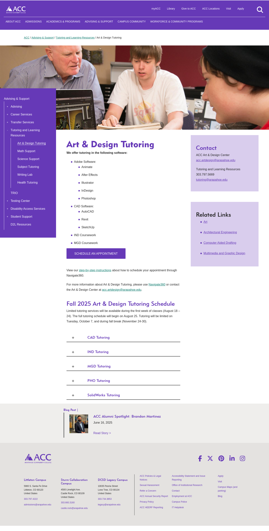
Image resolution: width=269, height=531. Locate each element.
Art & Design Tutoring (31, 143)
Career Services (21, 114)
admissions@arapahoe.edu (37, 504)
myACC (155, 8)
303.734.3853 (105, 499)
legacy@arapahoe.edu (109, 504)
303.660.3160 (68, 502)
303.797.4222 (31, 499)
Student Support (21, 216)
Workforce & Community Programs (176, 21)
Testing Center (20, 200)
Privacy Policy (147, 502)
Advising (16, 106)
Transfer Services (22, 122)
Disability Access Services (28, 208)
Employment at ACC (182, 496)
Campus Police (179, 502)
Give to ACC (188, 8)
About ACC (13, 21)
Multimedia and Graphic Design (224, 253)
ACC (27, 37)
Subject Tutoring (28, 166)
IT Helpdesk (178, 507)
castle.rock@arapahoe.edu (74, 508)
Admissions (33, 21)
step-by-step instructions (95, 270)
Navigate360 (157, 284)
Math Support (26, 151)
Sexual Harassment (149, 485)
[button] (7, 106)
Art (205, 221)
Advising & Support (99, 21)
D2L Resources (21, 224)
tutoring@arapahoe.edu (211, 179)
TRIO (14, 193)
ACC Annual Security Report (154, 496)
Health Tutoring (27, 182)
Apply (240, 8)
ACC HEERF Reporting (151, 507)
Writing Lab (25, 174)
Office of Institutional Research (187, 485)
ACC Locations (210, 8)
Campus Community (132, 21)
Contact (176, 490)
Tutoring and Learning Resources (75, 37)
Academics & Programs (63, 21)
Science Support (28, 159)
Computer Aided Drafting (219, 242)
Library (171, 8)
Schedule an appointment (96, 253)
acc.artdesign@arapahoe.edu (121, 289)
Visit (228, 8)
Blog (220, 496)
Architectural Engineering (220, 232)
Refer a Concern (148, 490)
